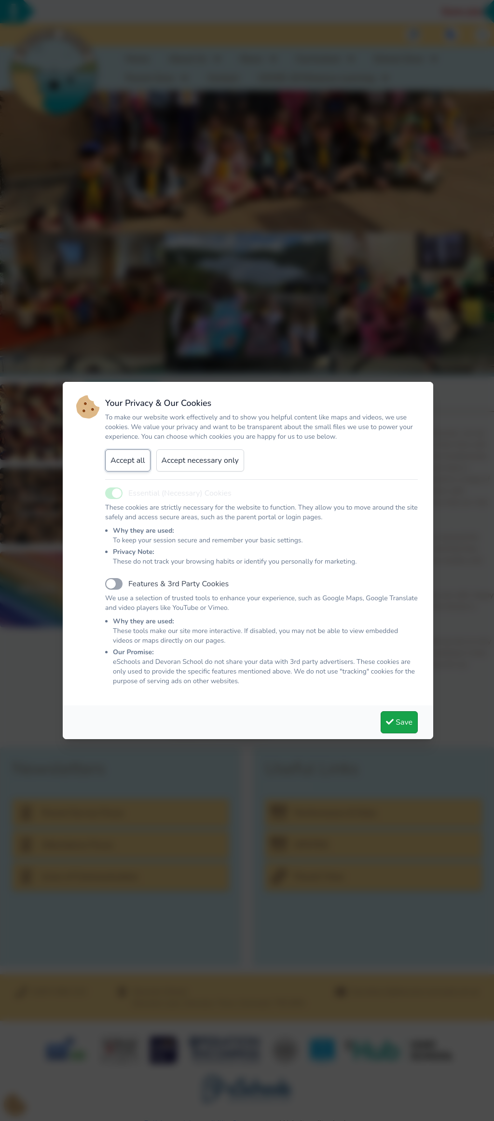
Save (399, 722)
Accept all (127, 460)
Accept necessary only (200, 460)
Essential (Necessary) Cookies (180, 493)
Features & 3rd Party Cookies (178, 584)
